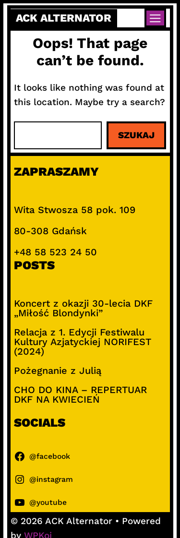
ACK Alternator (63, 18)
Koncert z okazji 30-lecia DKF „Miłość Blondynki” (83, 308)
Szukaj (136, 135)
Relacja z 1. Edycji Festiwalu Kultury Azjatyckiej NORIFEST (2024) (82, 341)
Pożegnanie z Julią (57, 370)
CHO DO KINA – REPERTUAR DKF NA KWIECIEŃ (80, 394)
